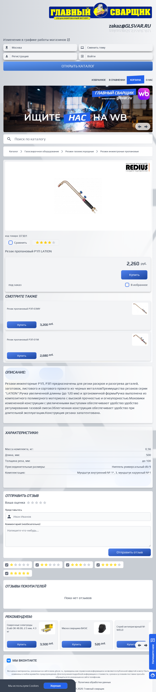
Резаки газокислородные (79, 151)
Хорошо (55, 685)
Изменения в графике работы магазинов (34, 40)
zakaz (129, 26)
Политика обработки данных (94, 682)
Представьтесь (13, 509)
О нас (149, 80)
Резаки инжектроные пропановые (119, 151)
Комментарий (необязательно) (22, 524)
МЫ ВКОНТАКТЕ (24, 660)
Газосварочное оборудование (42, 151)
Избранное (99, 80)
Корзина (135, 80)
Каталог (13, 151)
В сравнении (117, 80)
